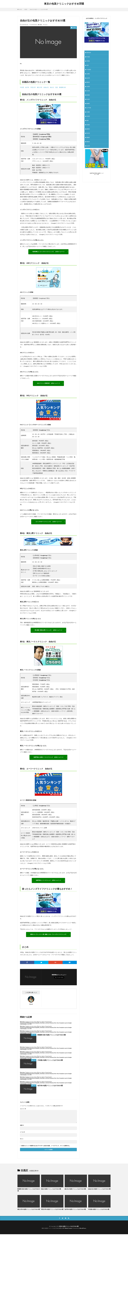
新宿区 (88, 95)
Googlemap (42, 430)
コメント (23, 1108)
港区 (87, 120)
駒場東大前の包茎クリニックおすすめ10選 (52, 1035)
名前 (22, 1125)
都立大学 (39, 87)
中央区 (88, 57)
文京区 (88, 91)
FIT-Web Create (67, 1228)
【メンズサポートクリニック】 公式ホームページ (48, 521)
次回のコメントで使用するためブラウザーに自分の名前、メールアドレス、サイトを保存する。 (45, 1145)
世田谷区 (88, 52)
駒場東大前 (62, 87)
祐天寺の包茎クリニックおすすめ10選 (50, 1085)
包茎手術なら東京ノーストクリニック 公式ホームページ (48, 757)
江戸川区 (88, 107)
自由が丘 (46, 87)
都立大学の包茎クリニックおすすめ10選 (28, 1209)
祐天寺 (27, 87)
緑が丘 (52, 87)
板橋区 (88, 103)
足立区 (88, 146)
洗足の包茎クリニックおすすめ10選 (51, 1189)
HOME (20, 9)
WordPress (83, 1228)
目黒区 (25, 9)
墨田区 (88, 82)
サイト (21, 1138)
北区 (87, 65)
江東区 (88, 112)
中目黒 (22, 87)
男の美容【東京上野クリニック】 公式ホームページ (48, 630)
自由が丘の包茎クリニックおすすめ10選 (39, 9)
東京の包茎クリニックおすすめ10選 (64, 3)
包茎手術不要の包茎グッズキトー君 (96, 179)
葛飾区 (88, 137)
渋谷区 (88, 116)
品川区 (88, 78)
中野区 (88, 61)
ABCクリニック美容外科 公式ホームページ (48, 383)
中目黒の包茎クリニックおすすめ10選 (50, 1060)
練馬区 (88, 129)
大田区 (88, 86)
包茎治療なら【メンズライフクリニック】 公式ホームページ (48, 251)
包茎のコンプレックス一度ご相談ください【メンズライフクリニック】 (48, 934)
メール (22, 1132)
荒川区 (88, 133)
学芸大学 (33, 87)
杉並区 (88, 99)
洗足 (56, 87)
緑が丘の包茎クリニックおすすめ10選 (75, 1189)
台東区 (88, 74)
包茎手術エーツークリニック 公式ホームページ (48, 880)
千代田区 (88, 69)
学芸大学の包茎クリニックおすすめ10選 (52, 1209)
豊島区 (88, 141)
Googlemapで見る (44, 134)
